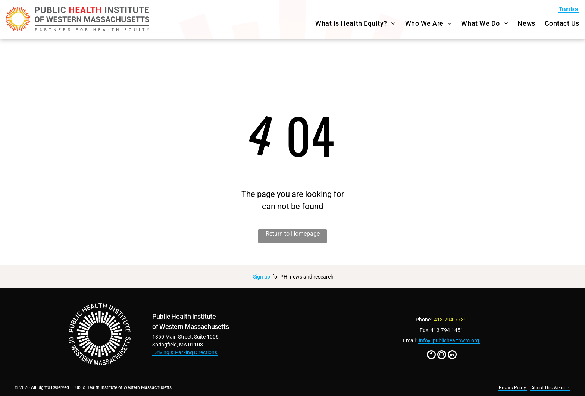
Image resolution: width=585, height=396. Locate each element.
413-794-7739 (450, 320)
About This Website (550, 387)
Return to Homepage (293, 233)
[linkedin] (452, 355)
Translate (568, 9)
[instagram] (441, 355)
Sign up (261, 277)
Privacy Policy (512, 387)
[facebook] (431, 355)
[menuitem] (350, 23)
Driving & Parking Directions (185, 352)
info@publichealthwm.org (449, 340)
